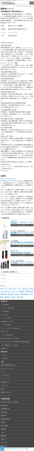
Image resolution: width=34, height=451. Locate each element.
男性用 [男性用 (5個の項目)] (14, 289)
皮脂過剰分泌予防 (5, 419)
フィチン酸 (3, 278)
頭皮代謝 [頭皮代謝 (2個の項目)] (19, 289)
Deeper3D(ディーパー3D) (7, 321)
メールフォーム (12, 32)
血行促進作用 (4, 405)
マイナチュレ (14, 221)
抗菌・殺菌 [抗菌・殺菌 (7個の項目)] (3, 291)
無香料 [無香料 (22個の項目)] (21, 291)
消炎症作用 (3, 415)
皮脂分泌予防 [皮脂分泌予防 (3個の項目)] (15, 291)
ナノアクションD (5, 395)
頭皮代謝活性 (4, 412)
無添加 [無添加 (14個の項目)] (13, 297)
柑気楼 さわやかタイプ (6, 392)
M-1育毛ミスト (4, 348)
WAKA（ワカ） (4, 331)
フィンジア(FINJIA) (5, 324)
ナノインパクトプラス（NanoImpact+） (10, 328)
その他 (2, 432)
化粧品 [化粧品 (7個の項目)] (32, 289)
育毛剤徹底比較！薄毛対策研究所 (16, 448)
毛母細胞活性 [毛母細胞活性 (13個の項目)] (24, 294)
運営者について (4, 439)
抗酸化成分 (3, 429)
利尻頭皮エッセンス (6, 382)
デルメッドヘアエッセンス (7, 368)
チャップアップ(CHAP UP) (18, 231)
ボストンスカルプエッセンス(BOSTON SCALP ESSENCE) (15, 341)
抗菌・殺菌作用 (4, 425)
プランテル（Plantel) (6, 318)
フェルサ (3, 371)
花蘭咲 (2, 361)
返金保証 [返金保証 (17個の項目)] (11, 294)
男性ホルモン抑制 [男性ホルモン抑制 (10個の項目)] (6, 289)
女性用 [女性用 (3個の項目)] (9, 291)
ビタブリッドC (4, 385)
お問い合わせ (5, 170)
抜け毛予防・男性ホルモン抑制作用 (9, 402)
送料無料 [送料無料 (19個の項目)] (3, 294)
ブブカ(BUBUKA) (5, 311)
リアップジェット (5, 378)
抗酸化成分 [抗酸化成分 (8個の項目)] (25, 289)
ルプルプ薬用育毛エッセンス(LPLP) (9, 345)
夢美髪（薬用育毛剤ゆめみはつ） (9, 365)
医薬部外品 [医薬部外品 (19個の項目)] (29, 291)
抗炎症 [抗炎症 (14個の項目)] (17, 294)
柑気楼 (2, 388)
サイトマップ (4, 442)
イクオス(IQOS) (5, 304)
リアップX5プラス (5, 375)
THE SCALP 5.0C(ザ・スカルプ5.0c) (10, 338)
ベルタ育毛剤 (14, 241)
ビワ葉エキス (3, 274)
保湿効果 (3, 422)
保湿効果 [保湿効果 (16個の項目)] (7, 297)
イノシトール (3, 281)
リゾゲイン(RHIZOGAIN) (17, 260)
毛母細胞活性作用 (5, 408)
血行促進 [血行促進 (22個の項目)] (20, 297)
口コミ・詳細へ (22, 225)
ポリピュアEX (14, 251)
